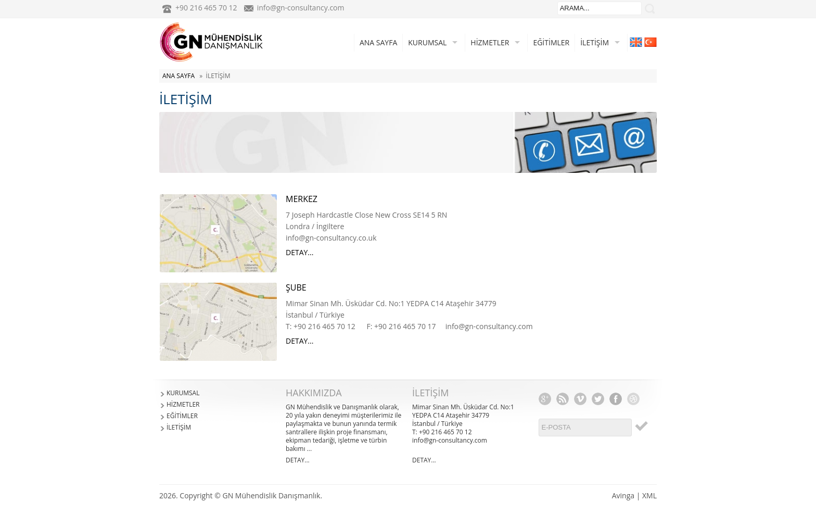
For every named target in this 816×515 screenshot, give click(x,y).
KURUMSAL (427, 42)
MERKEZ (301, 199)
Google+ (545, 399)
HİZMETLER (489, 42)
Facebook (615, 399)
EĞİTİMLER (551, 42)
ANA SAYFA (378, 42)
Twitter (598, 399)
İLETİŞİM (594, 42)
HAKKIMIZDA (314, 392)
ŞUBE (296, 287)
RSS (562, 399)
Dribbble (633, 399)
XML (649, 495)
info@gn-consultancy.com (301, 7)
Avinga (623, 495)
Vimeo (580, 399)
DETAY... (299, 252)
